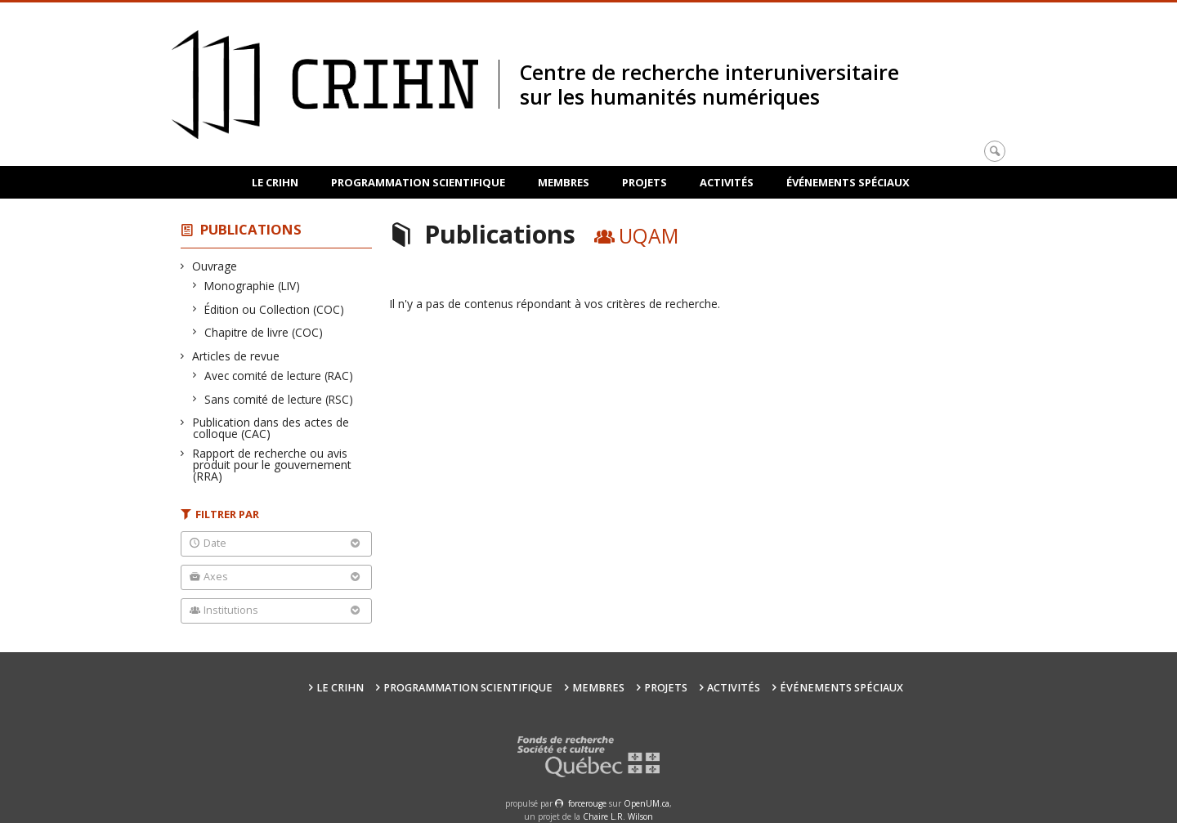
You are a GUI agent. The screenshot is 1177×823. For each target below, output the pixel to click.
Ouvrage (215, 266)
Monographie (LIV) (252, 285)
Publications (251, 229)
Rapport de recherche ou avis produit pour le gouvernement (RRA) (272, 464)
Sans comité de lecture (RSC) (279, 399)
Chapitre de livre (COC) (264, 332)
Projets (644, 182)
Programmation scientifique (418, 182)
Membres (563, 182)
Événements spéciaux (848, 182)
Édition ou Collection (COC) (274, 309)
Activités (727, 182)
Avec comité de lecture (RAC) (279, 375)
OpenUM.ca (646, 803)
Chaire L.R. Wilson (618, 816)
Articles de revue (236, 356)
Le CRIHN (275, 182)
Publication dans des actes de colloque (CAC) (271, 427)
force (587, 803)
